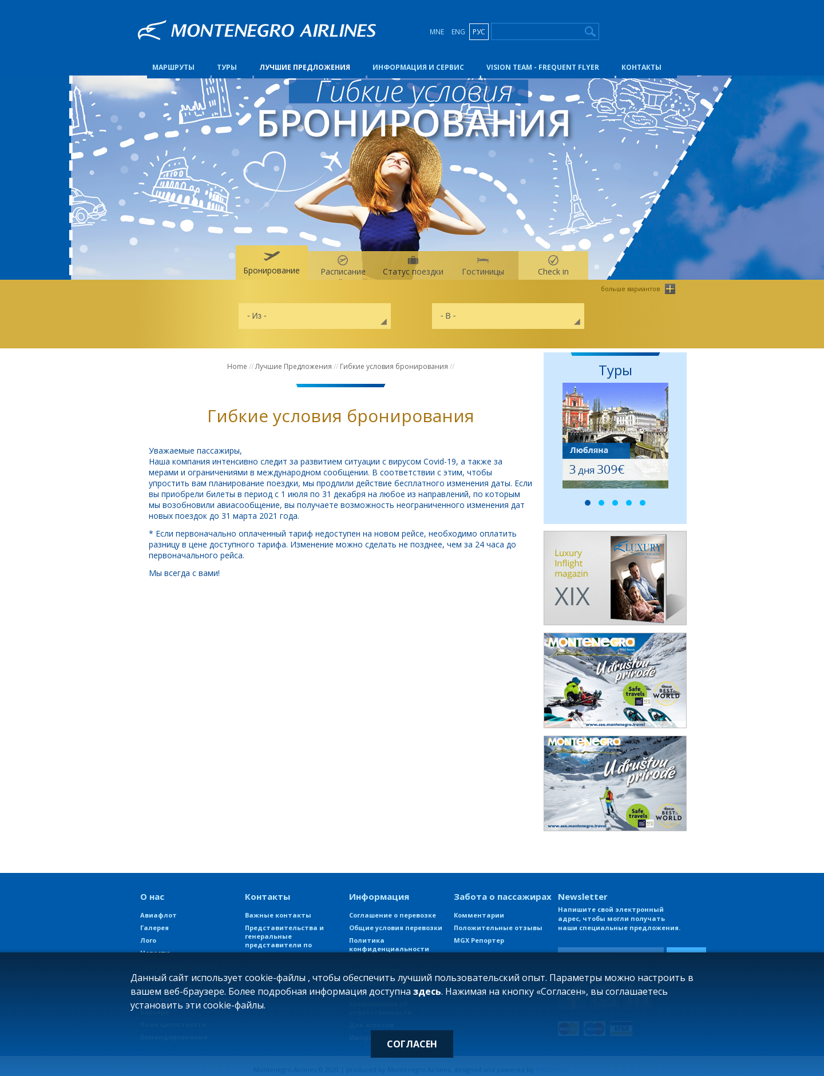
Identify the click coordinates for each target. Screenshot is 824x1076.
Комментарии (479, 908)
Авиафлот (158, 908)
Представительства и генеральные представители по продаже (284, 933)
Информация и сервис (418, 59)
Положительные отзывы (498, 920)
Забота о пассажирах (503, 889)
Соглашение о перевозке (392, 908)
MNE (437, 32)
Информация (379, 889)
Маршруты (173, 59)
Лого (148, 933)
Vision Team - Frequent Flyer (542, 59)
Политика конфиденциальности (389, 937)
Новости (155, 946)
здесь (427, 991)
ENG (458, 32)
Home (237, 359)
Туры (227, 59)
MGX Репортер (479, 933)
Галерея (154, 920)
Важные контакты (278, 908)
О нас (152, 889)
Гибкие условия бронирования (394, 359)
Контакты (641, 59)
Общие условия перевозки (395, 920)
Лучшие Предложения (304, 59)
